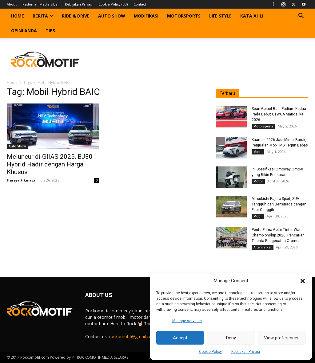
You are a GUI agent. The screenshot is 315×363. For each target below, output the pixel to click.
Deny (231, 338)
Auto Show (111, 16)
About (12, 4)
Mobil (257, 152)
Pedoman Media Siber (40, 4)
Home (17, 16)
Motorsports (184, 16)
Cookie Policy (210, 351)
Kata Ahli (251, 16)
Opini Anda (24, 30)
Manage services (187, 321)
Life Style (220, 16)
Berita (43, 16)
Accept (180, 338)
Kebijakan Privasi (245, 351)
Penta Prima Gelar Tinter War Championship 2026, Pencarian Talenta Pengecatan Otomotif (278, 235)
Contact (140, 4)
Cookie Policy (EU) (113, 4)
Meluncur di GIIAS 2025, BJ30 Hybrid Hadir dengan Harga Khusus (50, 164)
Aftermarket (262, 247)
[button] (303, 281)
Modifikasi (146, 16)
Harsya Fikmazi (21, 180)
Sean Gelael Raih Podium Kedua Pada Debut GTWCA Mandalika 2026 (279, 114)
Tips (50, 30)
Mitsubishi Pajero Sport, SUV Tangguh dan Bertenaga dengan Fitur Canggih (279, 204)
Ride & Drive (76, 16)
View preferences (282, 338)
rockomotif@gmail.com (132, 336)
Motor (258, 181)
